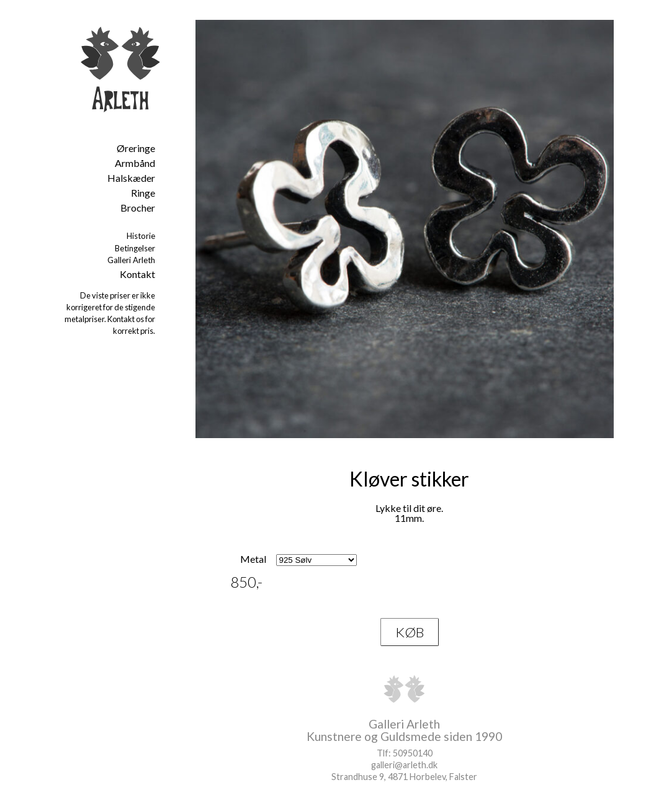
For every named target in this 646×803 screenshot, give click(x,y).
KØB (409, 632)
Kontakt (137, 274)
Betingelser (135, 248)
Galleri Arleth (131, 260)
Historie (141, 236)
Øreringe (136, 148)
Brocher (137, 207)
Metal (253, 559)
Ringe (143, 193)
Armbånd (135, 163)
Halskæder (131, 178)
